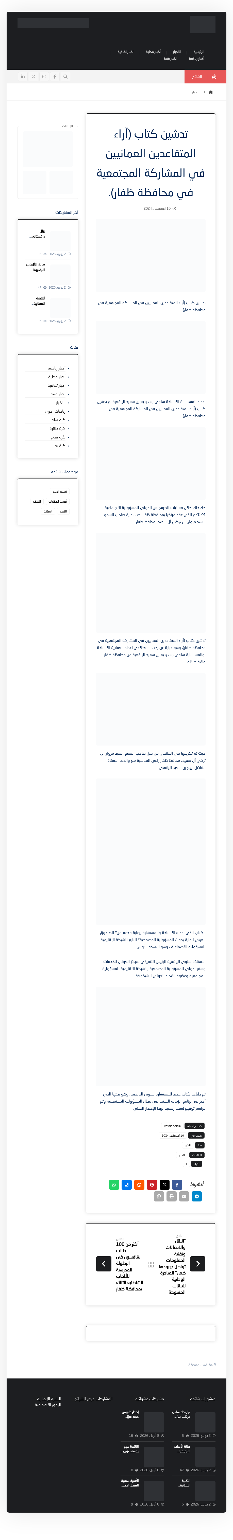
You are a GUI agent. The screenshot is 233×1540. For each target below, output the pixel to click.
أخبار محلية (57, 377)
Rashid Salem (171, 1139)
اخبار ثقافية (57, 385)
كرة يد (60, 446)
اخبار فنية (58, 394)
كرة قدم (59, 437)
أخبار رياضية (57, 368)
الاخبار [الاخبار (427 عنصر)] (63, 512)
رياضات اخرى (55, 411)
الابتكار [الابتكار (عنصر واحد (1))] (37, 502)
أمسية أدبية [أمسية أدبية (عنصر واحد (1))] (60, 492)
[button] (55, 77)
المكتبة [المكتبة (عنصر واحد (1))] (48, 512)
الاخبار (187, 1159)
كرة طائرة (58, 428)
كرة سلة (59, 420)
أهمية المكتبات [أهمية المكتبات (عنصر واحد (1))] (58, 502)
